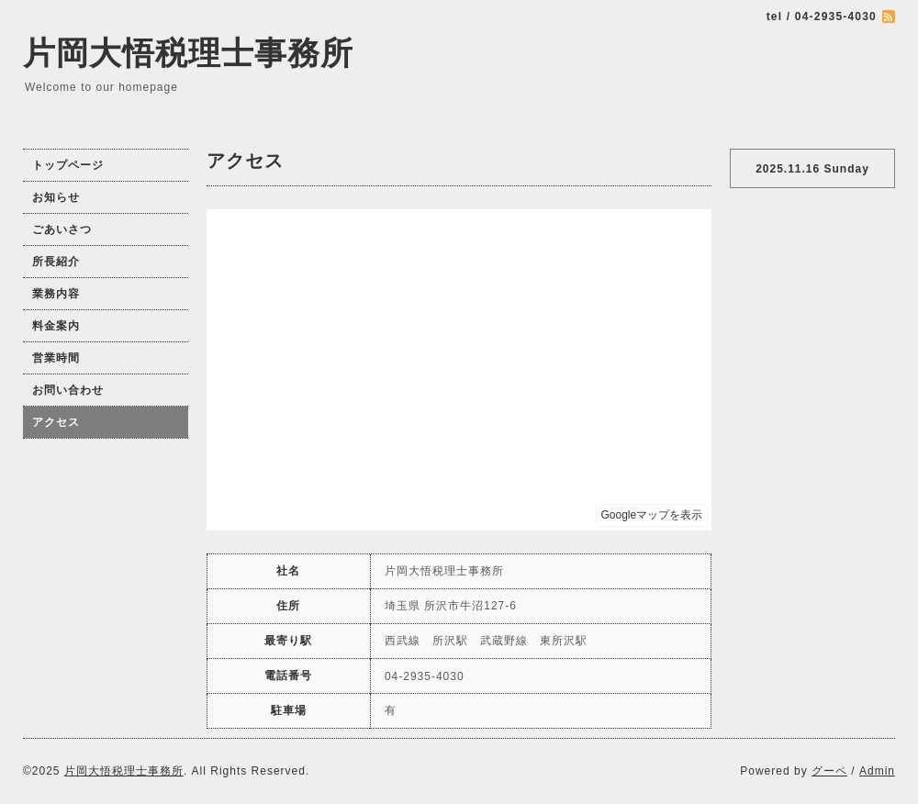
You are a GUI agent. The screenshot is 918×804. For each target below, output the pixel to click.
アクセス (56, 422)
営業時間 (56, 358)
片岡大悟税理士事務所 (188, 53)
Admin (877, 771)
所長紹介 (56, 261)
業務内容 (56, 293)
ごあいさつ (62, 229)
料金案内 (56, 325)
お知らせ (56, 197)
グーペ (829, 771)
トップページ (68, 165)
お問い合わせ (68, 390)
